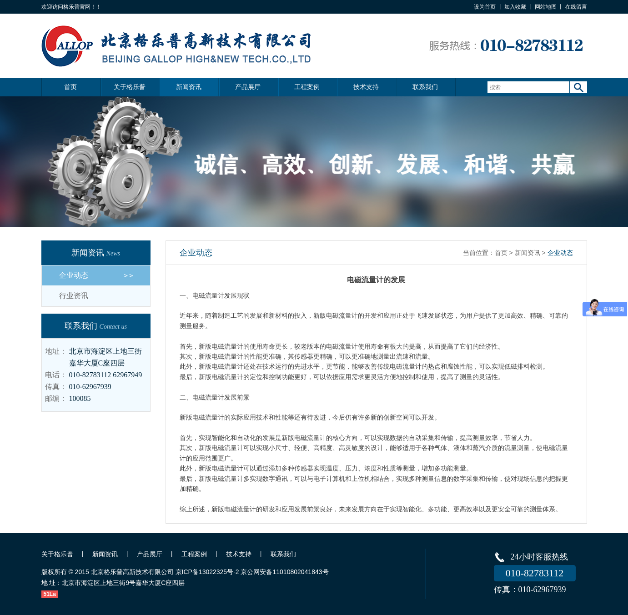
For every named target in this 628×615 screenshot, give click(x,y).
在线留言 (576, 7)
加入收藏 (515, 7)
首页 (70, 87)
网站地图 (546, 7)
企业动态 (73, 275)
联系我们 (425, 87)
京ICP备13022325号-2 (207, 571)
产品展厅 (248, 87)
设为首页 (485, 7)
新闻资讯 (188, 87)
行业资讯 (73, 296)
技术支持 (366, 87)
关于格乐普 (130, 87)
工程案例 (307, 87)
